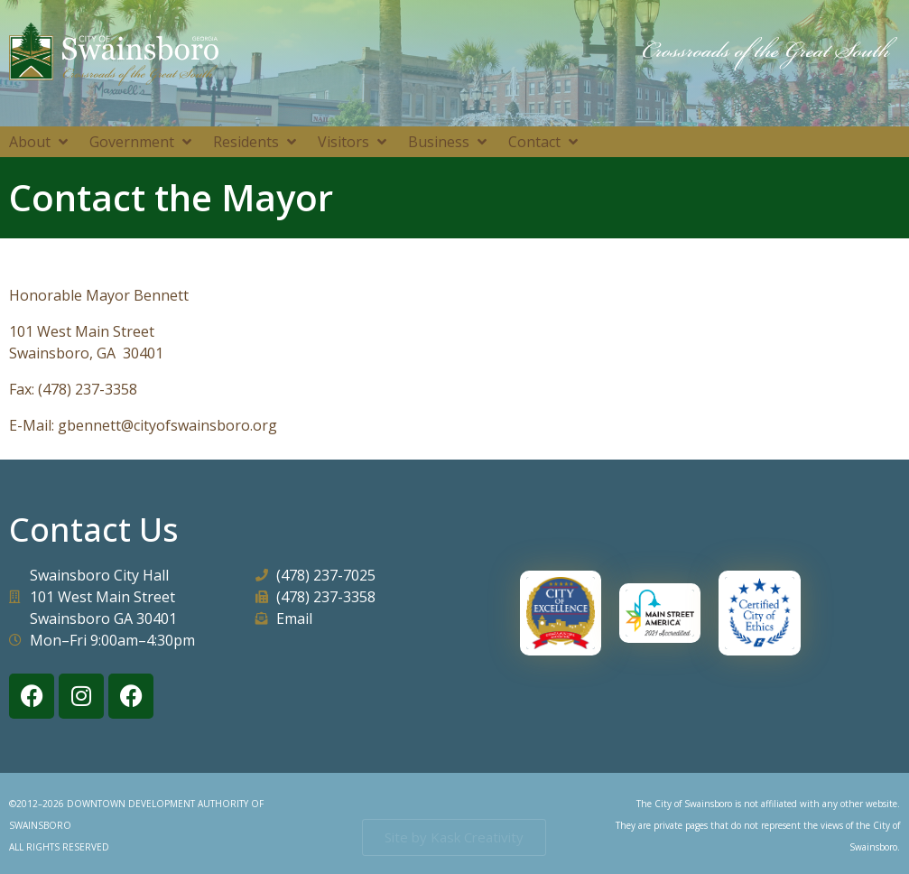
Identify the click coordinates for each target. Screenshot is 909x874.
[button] (40, 141)
